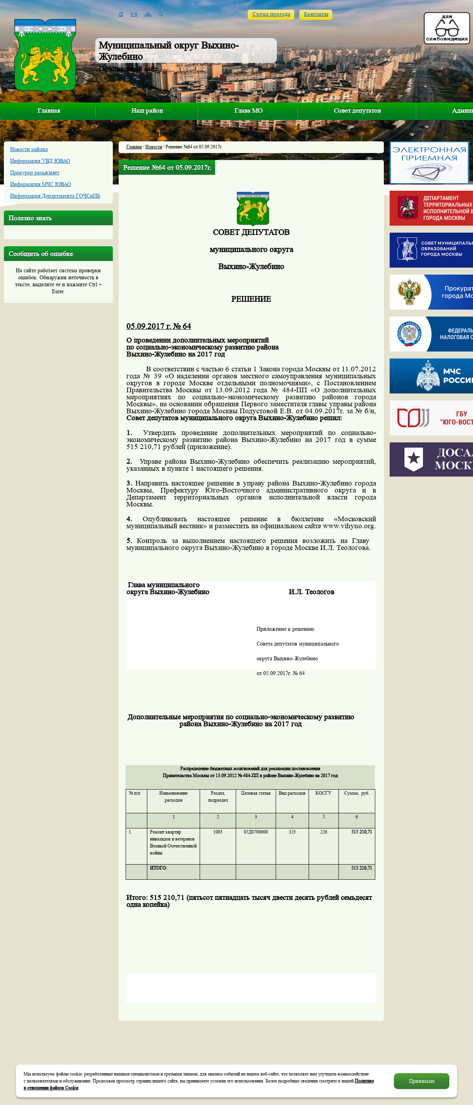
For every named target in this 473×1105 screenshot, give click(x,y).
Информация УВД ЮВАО (40, 161)
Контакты (316, 14)
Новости (153, 147)
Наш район (147, 110)
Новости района (29, 149)
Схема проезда (271, 14)
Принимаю (422, 1081)
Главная (49, 110)
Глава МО (248, 110)
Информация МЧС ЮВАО (40, 184)
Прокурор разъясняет (34, 172)
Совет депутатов (357, 110)
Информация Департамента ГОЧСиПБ (55, 196)
